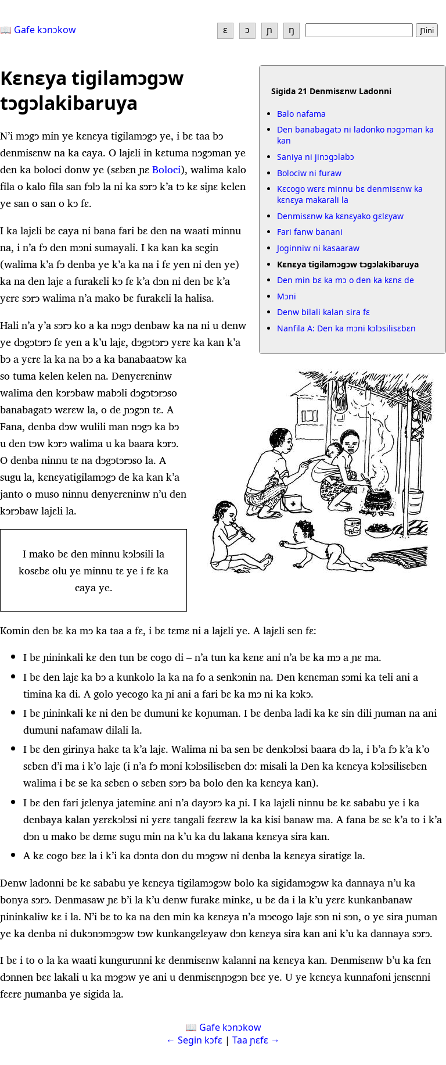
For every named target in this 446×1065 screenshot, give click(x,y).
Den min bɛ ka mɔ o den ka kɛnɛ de (345, 279)
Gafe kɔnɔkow (230, 1027)
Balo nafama (301, 113)
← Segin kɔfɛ (194, 1040)
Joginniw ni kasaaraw (318, 247)
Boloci (166, 169)
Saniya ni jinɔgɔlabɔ (315, 156)
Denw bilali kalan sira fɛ (323, 311)
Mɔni (286, 296)
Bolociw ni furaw (309, 172)
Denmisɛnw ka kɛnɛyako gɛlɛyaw (340, 215)
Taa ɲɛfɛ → (256, 1040)
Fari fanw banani (310, 231)
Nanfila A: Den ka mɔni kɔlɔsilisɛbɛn (346, 328)
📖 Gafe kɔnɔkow (38, 29)
